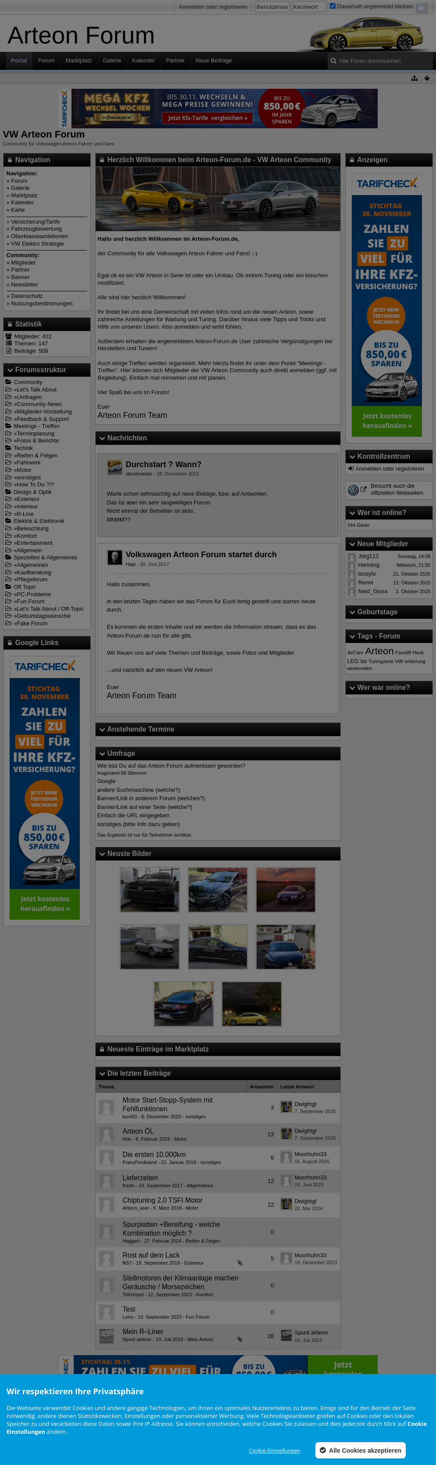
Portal (19, 60)
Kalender (143, 60)
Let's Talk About (36, 389)
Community (28, 382)
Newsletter (24, 284)
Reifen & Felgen (37, 455)
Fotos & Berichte (38, 440)
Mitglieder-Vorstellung (44, 411)
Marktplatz (78, 60)
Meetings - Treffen (37, 426)
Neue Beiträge (214, 60)
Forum (46, 60)
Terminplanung (35, 433)
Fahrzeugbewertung (36, 228)
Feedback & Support (43, 419)
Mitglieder (23, 262)
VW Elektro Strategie (37, 243)
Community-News (39, 404)
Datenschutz (27, 296)
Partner (175, 60)
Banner (20, 277)
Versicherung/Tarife (35, 221)
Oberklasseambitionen (39, 236)
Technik (23, 448)
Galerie (112, 60)
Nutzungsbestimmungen (41, 303)
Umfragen (29, 397)
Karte (18, 210)
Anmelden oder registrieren (213, 7)
